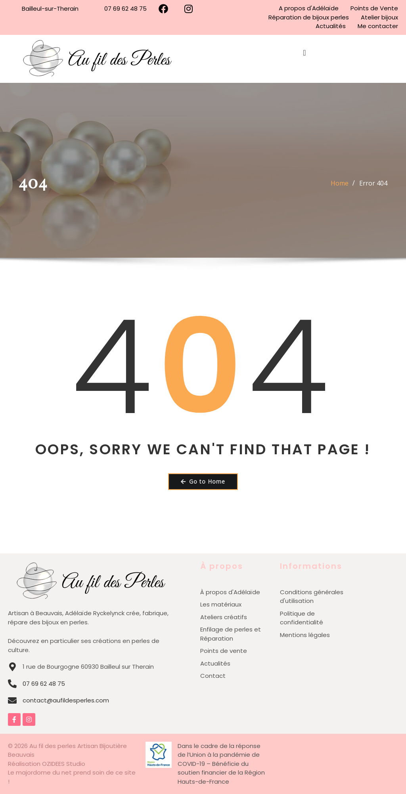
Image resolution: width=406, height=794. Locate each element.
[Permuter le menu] (304, 59)
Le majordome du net (40, 772)
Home (340, 183)
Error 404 (373, 183)
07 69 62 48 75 (44, 683)
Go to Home (203, 481)
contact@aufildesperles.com (66, 700)
